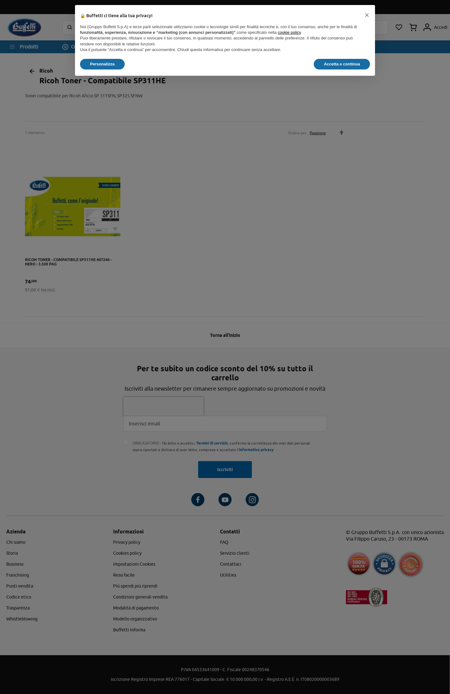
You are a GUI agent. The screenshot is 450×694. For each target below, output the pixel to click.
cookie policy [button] (289, 32)
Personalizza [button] (102, 64)
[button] (367, 15)
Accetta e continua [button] (342, 64)
